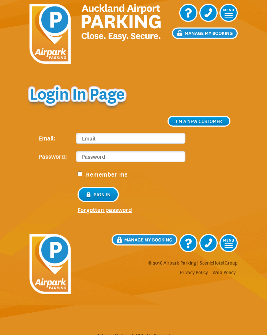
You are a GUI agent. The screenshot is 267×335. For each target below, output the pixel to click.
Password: (53, 156)
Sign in (98, 194)
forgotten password (105, 210)
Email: (47, 138)
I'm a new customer (199, 121)
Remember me (103, 174)
